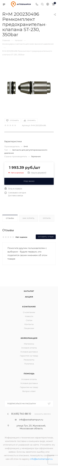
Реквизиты (29, 360)
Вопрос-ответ (29, 391)
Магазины (29, 344)
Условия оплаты (29, 348)
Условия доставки (29, 352)
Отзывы (10, 218)
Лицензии (29, 328)
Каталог (29, 291)
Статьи (29, 320)
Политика (29, 364)
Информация (29, 338)
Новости (29, 316)
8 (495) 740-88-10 (21, 414)
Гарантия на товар (29, 356)
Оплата (47, 218)
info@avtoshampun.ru (31, 419)
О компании (29, 312)
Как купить (28, 218)
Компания (29, 306)
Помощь (29, 373)
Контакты (29, 324)
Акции (29, 297)
